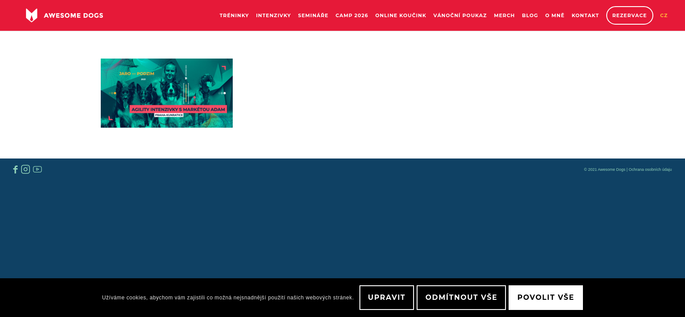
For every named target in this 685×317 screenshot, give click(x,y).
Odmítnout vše (461, 297)
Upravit (387, 297)
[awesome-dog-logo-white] (64, 15)
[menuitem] (234, 15)
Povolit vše (545, 297)
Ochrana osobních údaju (650, 169)
